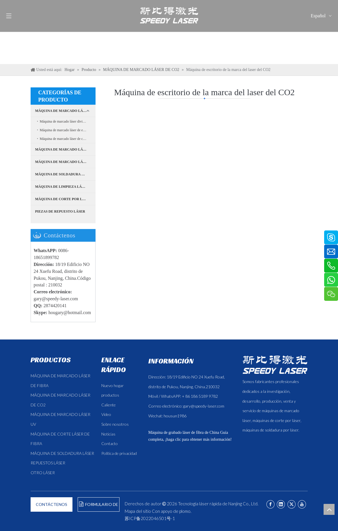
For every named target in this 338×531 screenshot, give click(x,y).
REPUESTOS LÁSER (48, 462)
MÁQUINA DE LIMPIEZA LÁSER (62, 187)
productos (110, 395)
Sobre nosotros (115, 424)
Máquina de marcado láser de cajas (64, 139)
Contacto (109, 443)
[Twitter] (291, 504)
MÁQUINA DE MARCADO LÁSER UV (65, 149)
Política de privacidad (119, 453)
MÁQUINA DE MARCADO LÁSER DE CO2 (65, 162)
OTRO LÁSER (43, 472)
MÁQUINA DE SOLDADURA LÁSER (64, 174)
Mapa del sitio (138, 511)
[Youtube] (302, 504)
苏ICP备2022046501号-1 (150, 518)
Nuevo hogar (112, 385)
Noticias (108, 433)
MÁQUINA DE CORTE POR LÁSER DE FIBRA (65, 199)
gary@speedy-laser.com (203, 406)
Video (106, 414)
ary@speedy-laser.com (57, 298)
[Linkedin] (281, 504)
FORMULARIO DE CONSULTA (98, 507)
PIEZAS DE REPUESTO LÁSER (60, 211)
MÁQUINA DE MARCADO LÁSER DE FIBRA (65, 111)
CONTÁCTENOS (51, 504)
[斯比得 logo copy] (274, 364)
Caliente (108, 404)
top (329, 509)
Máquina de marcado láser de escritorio (67, 130)
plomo (185, 511)
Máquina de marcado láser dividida (64, 121)
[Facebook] (270, 504)
